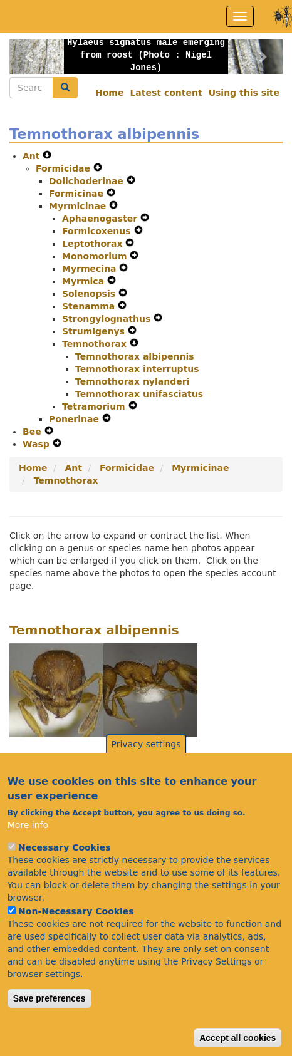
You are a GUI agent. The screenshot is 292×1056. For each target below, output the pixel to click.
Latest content (166, 93)
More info (28, 847)
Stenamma (90, 306)
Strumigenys (95, 331)
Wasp (38, 444)
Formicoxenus (98, 231)
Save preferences (49, 1021)
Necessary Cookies (64, 870)
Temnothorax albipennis (134, 356)
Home (109, 93)
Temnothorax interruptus (137, 369)
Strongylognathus (108, 319)
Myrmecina (90, 269)
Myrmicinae (79, 206)
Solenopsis (90, 294)
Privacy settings (146, 767)
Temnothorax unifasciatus (139, 394)
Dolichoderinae (88, 181)
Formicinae (78, 194)
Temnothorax (96, 344)
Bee (33, 432)
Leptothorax (93, 244)
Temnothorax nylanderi (132, 381)
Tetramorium (95, 406)
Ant (33, 156)
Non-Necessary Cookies (76, 934)
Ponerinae (75, 419)
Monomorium (96, 256)
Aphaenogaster (101, 219)
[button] (29, 56)
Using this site (244, 93)
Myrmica (84, 281)
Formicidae (64, 168)
